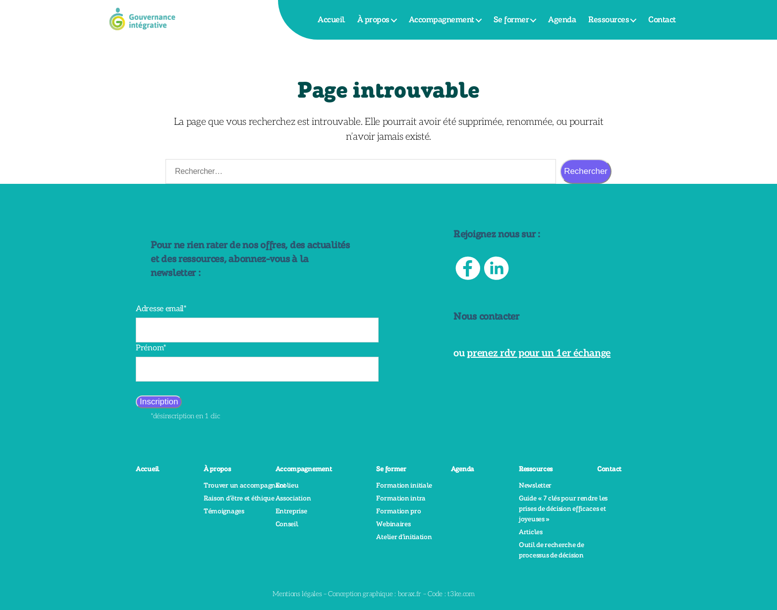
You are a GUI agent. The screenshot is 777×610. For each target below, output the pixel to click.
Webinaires (393, 524)
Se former (511, 20)
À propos (373, 20)
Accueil (331, 20)
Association (293, 498)
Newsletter (535, 486)
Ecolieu (287, 486)
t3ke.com (461, 594)
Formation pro (398, 511)
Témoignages (224, 511)
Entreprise (291, 511)
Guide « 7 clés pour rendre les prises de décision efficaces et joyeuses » (563, 509)
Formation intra (401, 498)
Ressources (608, 20)
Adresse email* (161, 309)
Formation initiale (404, 486)
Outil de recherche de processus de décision (551, 550)
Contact (662, 20)
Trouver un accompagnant (245, 486)
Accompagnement (441, 20)
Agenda (562, 20)
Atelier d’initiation (404, 537)
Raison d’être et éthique (239, 498)
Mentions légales (297, 594)
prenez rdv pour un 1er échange (538, 353)
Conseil (287, 524)
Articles (531, 532)
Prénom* (151, 348)
